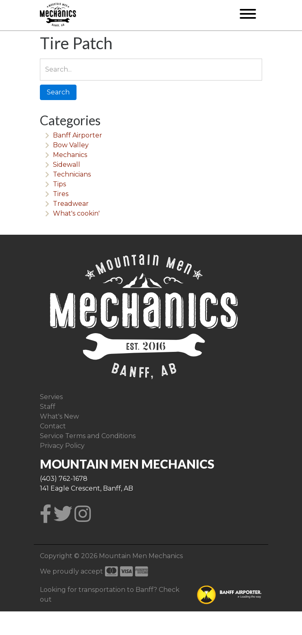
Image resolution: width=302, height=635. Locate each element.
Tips (59, 184)
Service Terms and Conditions (88, 436)
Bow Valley (71, 145)
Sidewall (66, 164)
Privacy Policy (62, 446)
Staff (47, 406)
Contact (53, 426)
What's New (59, 416)
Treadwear (71, 203)
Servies (51, 397)
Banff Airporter (77, 135)
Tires (60, 194)
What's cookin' (76, 213)
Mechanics (70, 155)
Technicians (72, 174)
